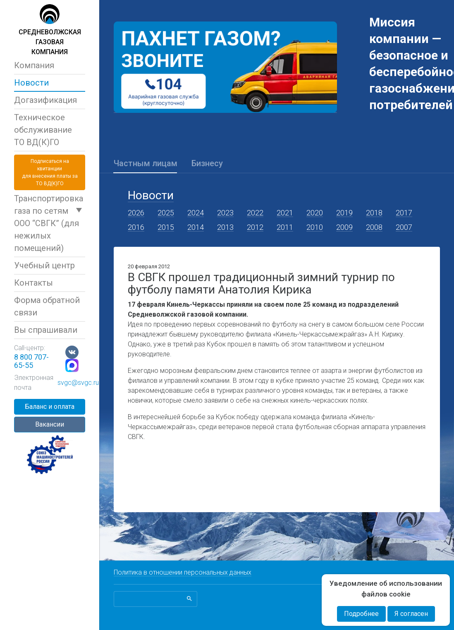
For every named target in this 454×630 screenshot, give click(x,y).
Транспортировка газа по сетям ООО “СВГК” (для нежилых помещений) (48, 223)
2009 (344, 227)
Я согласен (411, 614)
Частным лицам (145, 163)
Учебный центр (44, 265)
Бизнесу (207, 163)
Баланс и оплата (49, 406)
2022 (255, 212)
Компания (34, 65)
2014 (195, 227)
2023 (225, 212)
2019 (344, 212)
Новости (31, 83)
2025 (166, 212)
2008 (374, 227)
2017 (404, 212)
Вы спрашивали (45, 330)
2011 (285, 227)
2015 (166, 227)
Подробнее (361, 614)
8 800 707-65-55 (31, 361)
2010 (314, 227)
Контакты (33, 283)
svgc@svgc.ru (78, 383)
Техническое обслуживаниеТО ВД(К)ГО (43, 129)
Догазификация (45, 100)
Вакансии (49, 424)
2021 (285, 212)
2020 (314, 212)
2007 (404, 227)
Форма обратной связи (47, 306)
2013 (225, 227)
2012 (255, 227)
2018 (374, 212)
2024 (195, 212)
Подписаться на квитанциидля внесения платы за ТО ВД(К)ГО (50, 172)
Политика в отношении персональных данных (182, 572)
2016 (136, 227)
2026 (136, 212)
